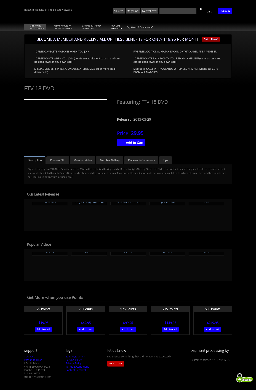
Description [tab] (35, 160)
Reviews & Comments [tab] (141, 160)
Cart (209, 11)
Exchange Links (33, 360)
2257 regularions (76, 356)
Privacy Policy (73, 363)
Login (225, 11)
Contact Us (30, 356)
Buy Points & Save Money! (139, 27)
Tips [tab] (165, 160)
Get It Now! (211, 39)
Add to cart (43, 329)
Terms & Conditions (77, 366)
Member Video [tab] (83, 160)
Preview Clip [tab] (57, 160)
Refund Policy (74, 360)
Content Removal (76, 370)
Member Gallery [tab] (110, 160)
